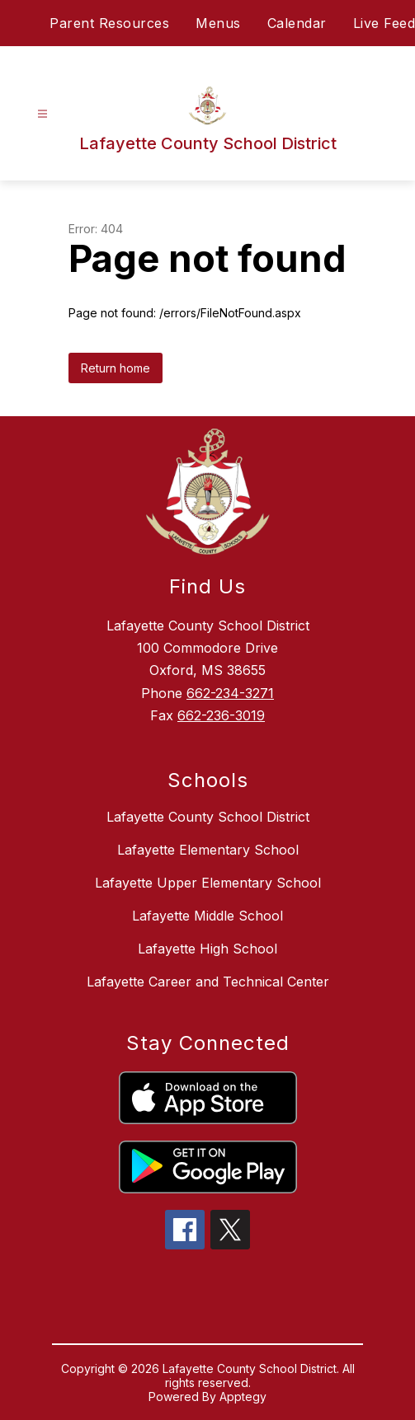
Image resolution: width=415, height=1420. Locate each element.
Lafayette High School (207, 948)
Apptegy (242, 1397)
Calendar (297, 23)
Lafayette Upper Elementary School (208, 882)
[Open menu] (42, 114)
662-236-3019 (221, 715)
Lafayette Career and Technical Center (208, 981)
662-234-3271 (230, 693)
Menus (218, 23)
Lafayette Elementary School (208, 849)
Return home (115, 368)
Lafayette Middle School (207, 915)
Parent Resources (109, 23)
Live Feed (384, 23)
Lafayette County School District (207, 816)
